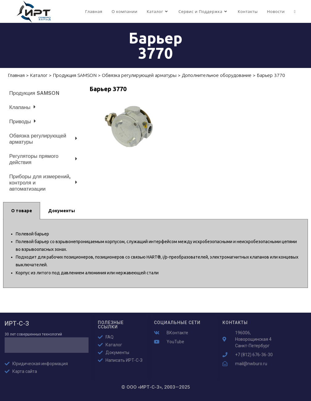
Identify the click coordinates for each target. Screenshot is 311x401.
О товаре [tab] (21, 210)
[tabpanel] (155, 253)
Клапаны (22, 107)
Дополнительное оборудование (216, 75)
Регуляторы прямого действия (43, 159)
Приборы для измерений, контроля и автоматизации (43, 182)
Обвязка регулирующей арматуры (139, 75)
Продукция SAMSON (75, 75)
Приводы (22, 121)
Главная (16, 75)
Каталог (39, 75)
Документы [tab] (61, 210)
